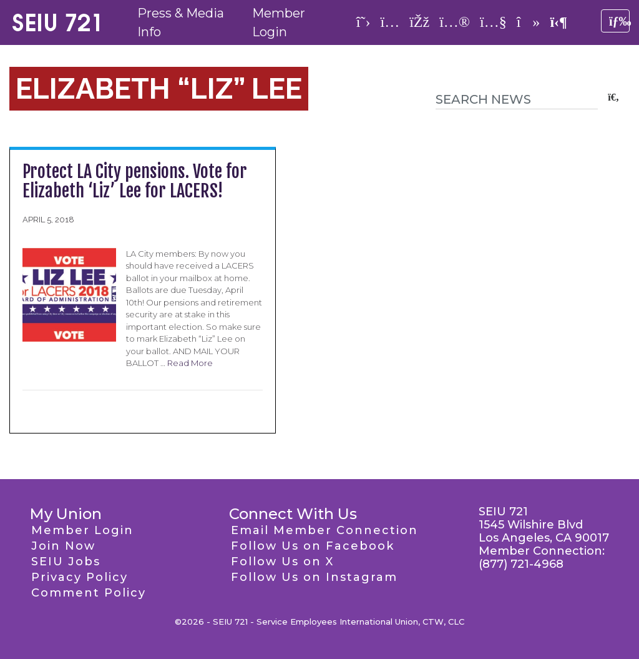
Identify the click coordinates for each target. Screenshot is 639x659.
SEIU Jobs (65, 561)
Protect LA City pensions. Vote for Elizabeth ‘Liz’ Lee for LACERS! (134, 181)
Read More (190, 363)
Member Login (82, 530)
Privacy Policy (79, 577)
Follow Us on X (282, 561)
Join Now (63, 546)
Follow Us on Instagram (314, 577)
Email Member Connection (324, 530)
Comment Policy (88, 593)
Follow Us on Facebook (312, 546)
